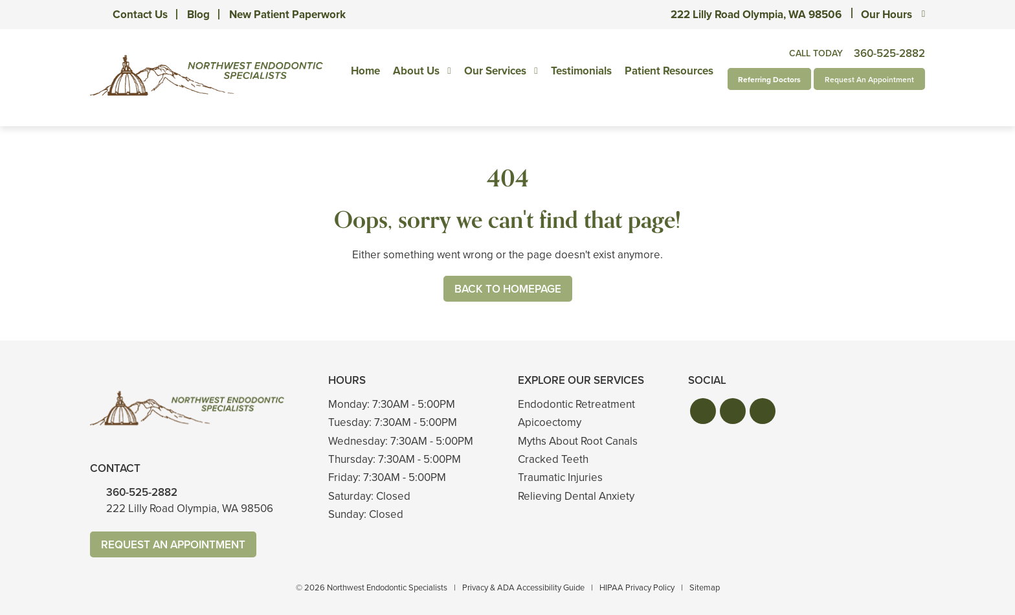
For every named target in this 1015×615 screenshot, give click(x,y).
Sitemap (704, 587)
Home (365, 71)
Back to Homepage (507, 289)
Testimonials (581, 71)
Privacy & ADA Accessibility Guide (523, 587)
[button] (703, 411)
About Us (416, 71)
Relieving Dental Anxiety (576, 496)
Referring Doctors (769, 79)
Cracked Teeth (553, 459)
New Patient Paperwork (287, 14)
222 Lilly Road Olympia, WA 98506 (756, 14)
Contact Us (140, 14)
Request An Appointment (869, 79)
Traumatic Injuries (560, 477)
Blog (198, 14)
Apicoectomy (549, 422)
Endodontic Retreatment (576, 404)
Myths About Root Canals (578, 441)
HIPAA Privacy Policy (637, 587)
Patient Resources (669, 71)
